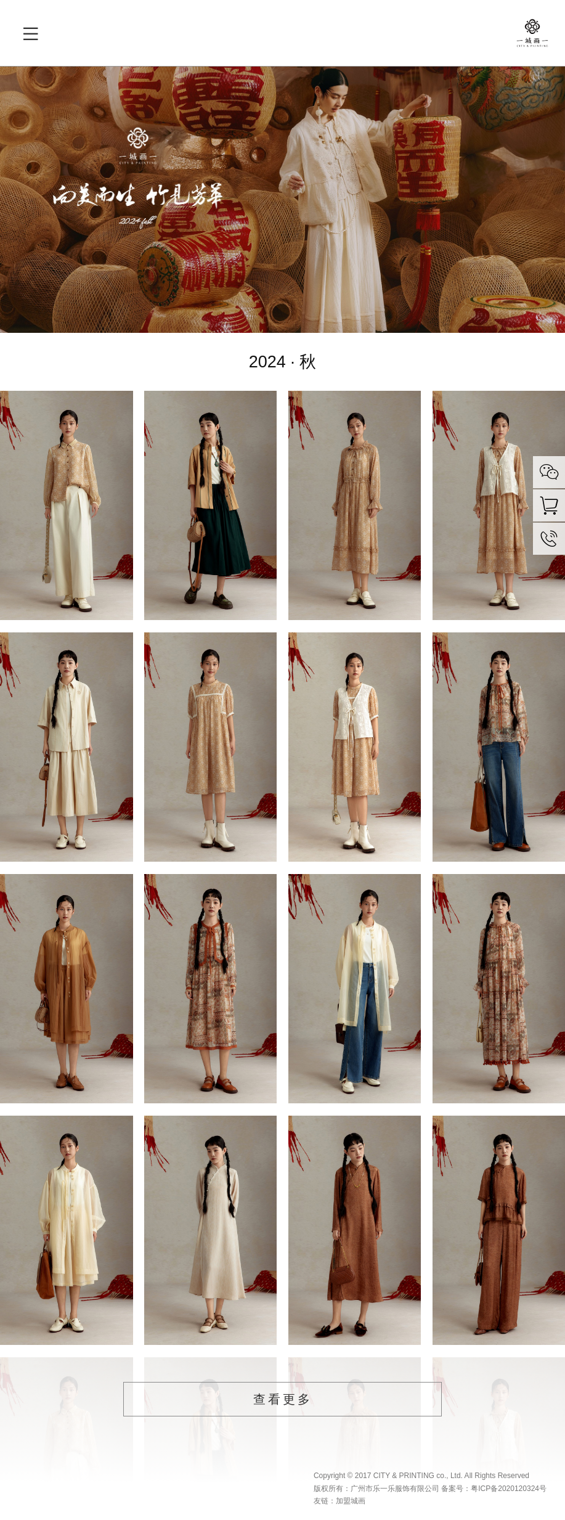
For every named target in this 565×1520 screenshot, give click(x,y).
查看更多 (282, 1399)
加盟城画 (350, 1501)
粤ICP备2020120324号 (509, 1488)
